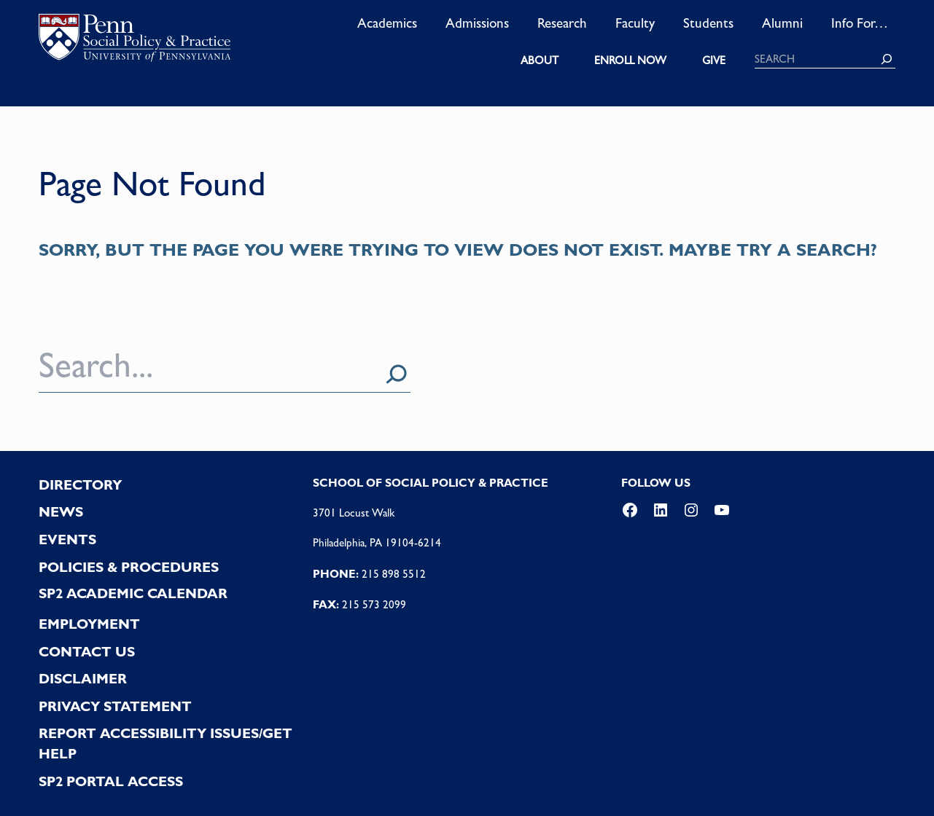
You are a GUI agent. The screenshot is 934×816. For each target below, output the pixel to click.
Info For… (859, 23)
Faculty (635, 23)
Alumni (782, 23)
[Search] (886, 59)
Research (562, 23)
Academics (387, 23)
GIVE (713, 60)
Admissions (477, 23)
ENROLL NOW (630, 60)
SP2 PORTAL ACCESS (111, 781)
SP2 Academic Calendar (133, 593)
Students (708, 23)
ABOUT (540, 60)
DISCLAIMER (83, 678)
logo (134, 41)
